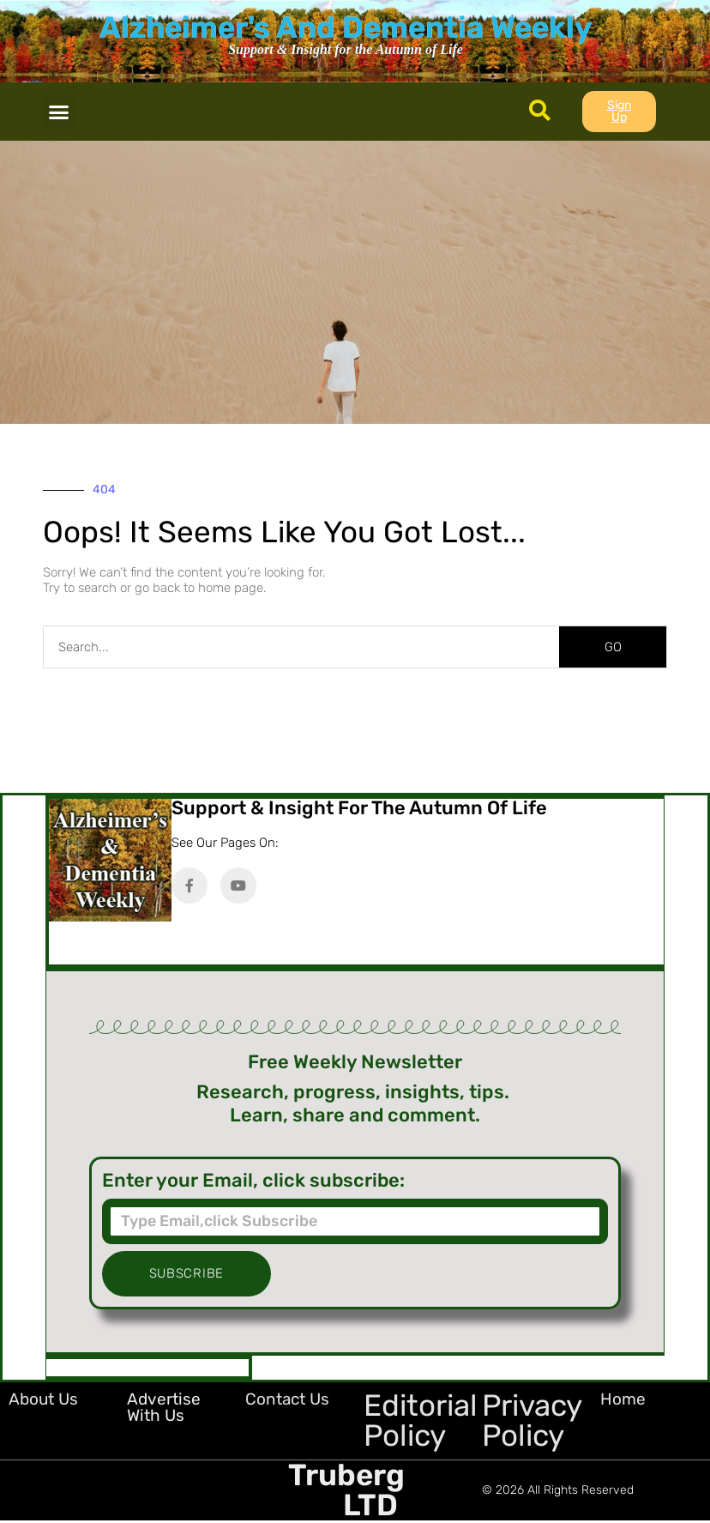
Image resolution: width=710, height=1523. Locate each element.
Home (623, 1399)
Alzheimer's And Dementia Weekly (345, 27)
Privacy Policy (531, 1420)
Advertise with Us (164, 1407)
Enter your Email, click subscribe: (253, 1180)
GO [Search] (613, 647)
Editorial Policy (421, 1420)
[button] (59, 111)
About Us (43, 1399)
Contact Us (287, 1399)
